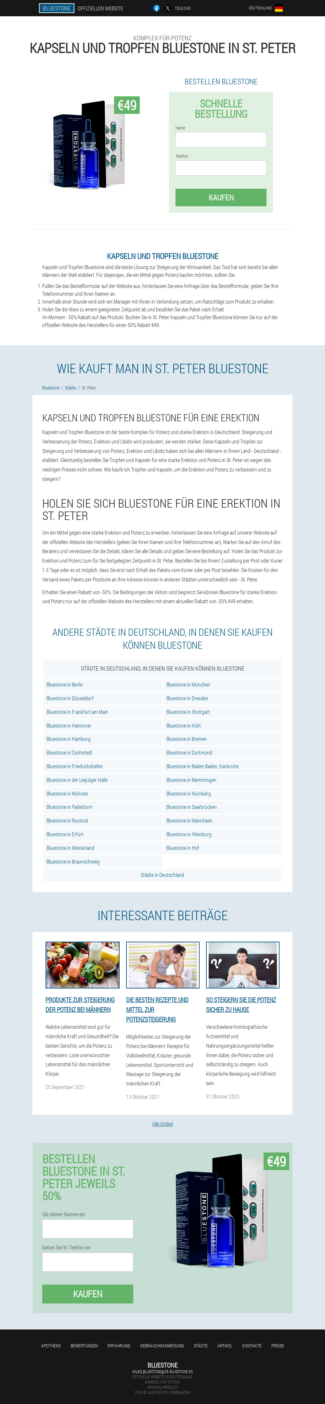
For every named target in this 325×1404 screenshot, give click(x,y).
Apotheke (51, 1346)
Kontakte (252, 1346)
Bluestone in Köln (183, 725)
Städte (201, 1346)
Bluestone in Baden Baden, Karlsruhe (202, 766)
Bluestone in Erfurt (65, 834)
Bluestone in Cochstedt (69, 752)
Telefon (182, 156)
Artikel (224, 1346)
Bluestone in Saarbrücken (191, 806)
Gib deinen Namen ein (63, 1214)
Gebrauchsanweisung (162, 1346)
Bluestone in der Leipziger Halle (77, 779)
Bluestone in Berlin (64, 684)
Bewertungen (84, 1346)
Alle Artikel (162, 1123)
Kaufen (221, 197)
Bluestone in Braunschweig (73, 861)
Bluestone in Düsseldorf (70, 698)
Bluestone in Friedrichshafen (74, 766)
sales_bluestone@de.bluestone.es (162, 1371)
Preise (277, 1346)
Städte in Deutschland (162, 874)
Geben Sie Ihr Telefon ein (66, 1247)
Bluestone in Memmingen (191, 779)
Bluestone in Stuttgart (188, 711)
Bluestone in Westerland (70, 847)
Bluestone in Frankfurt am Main (77, 711)
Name (180, 128)
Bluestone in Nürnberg (188, 793)
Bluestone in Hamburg (68, 738)
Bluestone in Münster (67, 793)
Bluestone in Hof (182, 847)
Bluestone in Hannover (68, 725)
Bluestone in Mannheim (189, 820)
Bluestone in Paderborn (69, 806)
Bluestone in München (188, 684)
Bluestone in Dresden (187, 698)
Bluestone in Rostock (67, 820)
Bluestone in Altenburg (189, 834)
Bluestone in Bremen (186, 738)
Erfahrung (119, 1346)
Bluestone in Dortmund (189, 752)
